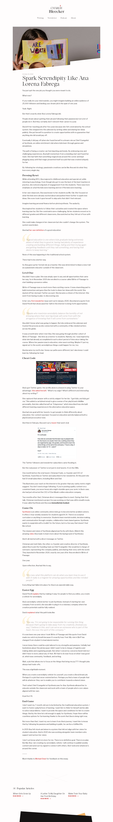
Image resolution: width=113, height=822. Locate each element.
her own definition (36, 230)
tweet (54, 423)
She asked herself (39, 391)
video (32, 534)
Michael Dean (40, 759)
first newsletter (37, 301)
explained (31, 612)
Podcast (64, 18)
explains (35, 594)
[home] (56, 9)
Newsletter (52, 18)
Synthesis (26, 512)
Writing (40, 18)
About (73, 18)
